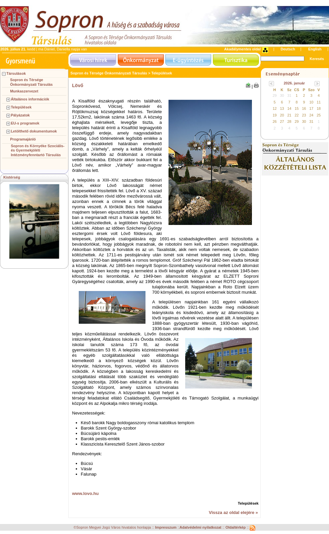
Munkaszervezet (24, 91)
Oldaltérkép (236, 528)
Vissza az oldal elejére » (233, 512)
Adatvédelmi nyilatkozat (200, 528)
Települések (21, 107)
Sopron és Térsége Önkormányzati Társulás (31, 82)
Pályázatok (20, 115)
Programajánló (23, 139)
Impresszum (166, 528)
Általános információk (30, 99)
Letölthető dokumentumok (34, 131)
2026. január (294, 83)
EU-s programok (25, 123)
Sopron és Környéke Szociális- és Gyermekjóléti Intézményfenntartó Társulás (37, 150)
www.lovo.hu (85, 493)
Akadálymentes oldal (242, 49)
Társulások (16, 73)
